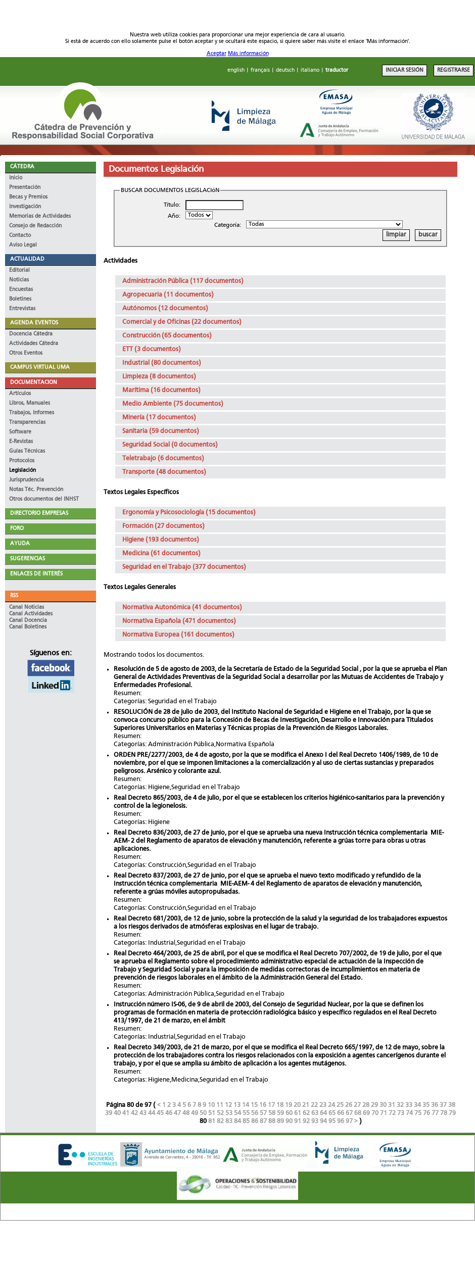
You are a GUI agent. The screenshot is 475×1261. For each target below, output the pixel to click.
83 (228, 1121)
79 (452, 1113)
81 (211, 1121)
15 (254, 1105)
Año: (174, 216)
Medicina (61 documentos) (161, 553)
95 (332, 1121)
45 (160, 1113)
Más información (248, 54)
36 (434, 1105)
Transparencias (27, 422)
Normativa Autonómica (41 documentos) (182, 607)
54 (237, 1113)
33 (408, 1105)
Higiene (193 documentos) (160, 540)
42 (134, 1113)
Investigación (25, 207)
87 (263, 1121)
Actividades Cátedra (33, 344)
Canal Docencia (28, 620)
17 (271, 1105)
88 (271, 1121)
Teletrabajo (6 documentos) (163, 458)
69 (366, 1113)
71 (383, 1113)
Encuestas (21, 290)
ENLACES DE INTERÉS (36, 574)
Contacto (20, 235)
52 (220, 1113)
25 (340, 1105)
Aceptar (216, 54)
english (236, 70)
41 (125, 1113)
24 (331, 1105)
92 (306, 1121)
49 (194, 1113)
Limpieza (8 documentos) (159, 376)
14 (245, 1105)
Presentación (24, 187)
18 (279, 1105)
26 (348, 1105)
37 (443, 1105)
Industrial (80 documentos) (161, 363)
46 (168, 1113)
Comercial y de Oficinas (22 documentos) (182, 322)
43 (143, 1113)
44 (151, 1113)
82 (220, 1121)
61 (297, 1113)
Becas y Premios (28, 197)
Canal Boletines (27, 627)
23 (322, 1105)
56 (254, 1113)
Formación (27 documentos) (163, 526)
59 (280, 1113)
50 (203, 1113)
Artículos (20, 394)
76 (426, 1113)
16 (262, 1105)
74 (409, 1113)
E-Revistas (21, 442)
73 (400, 1113)
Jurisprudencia (26, 480)
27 (357, 1105)
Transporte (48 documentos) (164, 472)
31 (391, 1105)
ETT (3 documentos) (151, 349)
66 (340, 1113)
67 (349, 1113)
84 (237, 1121)
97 (349, 1121)
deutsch (285, 70)
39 (108, 1113)
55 (246, 1113)
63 (314, 1113)
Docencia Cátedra (31, 334)
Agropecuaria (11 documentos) (168, 295)
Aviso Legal (23, 245)
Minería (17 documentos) (159, 417)
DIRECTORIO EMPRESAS (39, 513)
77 (435, 1113)
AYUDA (20, 544)
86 (254, 1121)
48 (185, 1113)
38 (451, 1105)
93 (314, 1121)
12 (228, 1105)
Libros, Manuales (29, 403)
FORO (17, 528)
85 (246, 1121)
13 (237, 1105)
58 (271, 1113)
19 (288, 1105)
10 (211, 1105)
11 (219, 1105)
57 (263, 1113)
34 (417, 1105)
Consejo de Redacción (35, 226)
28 (365, 1105)
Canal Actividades (31, 614)
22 (314, 1105)
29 (374, 1105)
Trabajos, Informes (31, 413)
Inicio (15, 178)
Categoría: (227, 225)
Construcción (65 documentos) (167, 335)
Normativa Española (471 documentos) (179, 621)
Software (20, 432)
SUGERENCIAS (27, 559)
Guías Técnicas (27, 451)
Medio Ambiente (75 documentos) (172, 404)
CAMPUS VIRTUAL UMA (40, 367)
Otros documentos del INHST (44, 499)
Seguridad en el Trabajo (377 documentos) (184, 567)
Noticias (19, 280)
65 (332, 1113)
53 (228, 1113)
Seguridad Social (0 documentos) (170, 445)
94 (323, 1121)
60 (289, 1113)
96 (340, 1121)
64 (323, 1113)
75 (417, 1113)
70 (374, 1113)
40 (117, 1113)
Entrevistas (22, 309)
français (260, 70)
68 (357, 1113)
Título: (172, 205)
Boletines (20, 299)
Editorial (19, 270)
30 (383, 1105)
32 (400, 1105)
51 (211, 1113)
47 (177, 1113)
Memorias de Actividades (40, 216)
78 (443, 1113)
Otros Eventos (25, 353)
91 (297, 1121)
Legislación (22, 470)
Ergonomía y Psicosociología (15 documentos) (189, 512)
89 (280, 1121)
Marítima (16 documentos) (161, 390)
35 (426, 1105)
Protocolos (21, 461)
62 (306, 1113)
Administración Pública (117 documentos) (183, 281)
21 (305, 1105)
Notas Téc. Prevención (36, 490)
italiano (310, 70)
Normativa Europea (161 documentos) (178, 635)
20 (297, 1105)
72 (392, 1113)
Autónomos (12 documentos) (165, 308)
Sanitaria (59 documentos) (160, 431)
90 (289, 1121)
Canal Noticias (26, 607)
